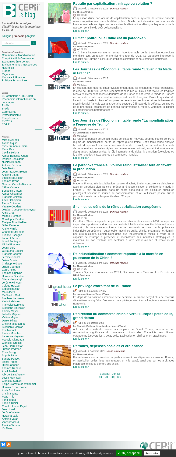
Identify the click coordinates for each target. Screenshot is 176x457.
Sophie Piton (9, 355)
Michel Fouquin (11, 244)
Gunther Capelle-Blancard (17, 184)
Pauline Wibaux (11, 425)
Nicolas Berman (11, 161)
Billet (78, 291)
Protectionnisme (11, 114)
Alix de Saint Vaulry (13, 374)
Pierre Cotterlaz (11, 203)
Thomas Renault (11, 368)
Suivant (104, 373)
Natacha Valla (10, 415)
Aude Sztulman (11, 390)
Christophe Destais (13, 219)
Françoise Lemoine (13, 304)
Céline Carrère (10, 187)
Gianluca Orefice (12, 342)
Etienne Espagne (12, 235)
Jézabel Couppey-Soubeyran (19, 209)
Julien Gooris (9, 260)
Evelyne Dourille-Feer (14, 222)
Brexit (5, 108)
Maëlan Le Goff (11, 295)
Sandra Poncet (10, 358)
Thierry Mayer (10, 311)
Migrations (8, 74)
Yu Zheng (7, 428)
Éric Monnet (9, 330)
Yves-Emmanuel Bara (14, 146)
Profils (5, 105)
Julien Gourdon (11, 266)
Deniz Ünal (8, 409)
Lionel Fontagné (11, 241)
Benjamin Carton (12, 190)
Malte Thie (8, 396)
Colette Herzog (10, 285)
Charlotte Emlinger (13, 231)
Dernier (115, 373)
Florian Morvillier (11, 333)
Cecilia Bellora (10, 152)
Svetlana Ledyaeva (13, 298)
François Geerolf (11, 253)
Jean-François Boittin (14, 171)
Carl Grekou (9, 269)
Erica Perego (9, 352)
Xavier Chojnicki (11, 200)
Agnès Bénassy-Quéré (15, 155)
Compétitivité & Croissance (18, 58)
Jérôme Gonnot (11, 257)
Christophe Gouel (12, 263)
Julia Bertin (8, 168)
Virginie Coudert (11, 206)
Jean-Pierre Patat (12, 346)
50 (112, 376)
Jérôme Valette (10, 412)
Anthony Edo (9, 228)
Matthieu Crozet (11, 215)
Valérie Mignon (10, 317)
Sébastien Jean (11, 288)
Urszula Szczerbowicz (15, 387)
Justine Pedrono (11, 349)
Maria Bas (8, 149)
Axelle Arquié (9, 143)
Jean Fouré (8, 247)
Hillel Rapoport (10, 364)
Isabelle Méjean (11, 314)
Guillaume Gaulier (12, 250)
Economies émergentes (16, 61)
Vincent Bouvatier (12, 177)
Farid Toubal (9, 399)
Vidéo (78, 8)
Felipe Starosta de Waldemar (19, 383)
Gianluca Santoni (12, 380)
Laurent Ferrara (11, 238)
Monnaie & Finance (13, 77)
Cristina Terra (10, 393)
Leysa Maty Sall (11, 377)
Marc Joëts (8, 292)
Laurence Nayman (12, 336)
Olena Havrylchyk (12, 279)
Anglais (30, 36)
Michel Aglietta (10, 139)
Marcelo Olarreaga (13, 339)
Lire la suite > (81, 30)
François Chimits (12, 196)
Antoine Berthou (11, 165)
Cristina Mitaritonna (13, 323)
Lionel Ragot (9, 361)
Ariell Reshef (9, 371)
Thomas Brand (10, 181)
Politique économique (14, 80)
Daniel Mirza (9, 320)
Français (18, 36)
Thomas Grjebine (12, 272)
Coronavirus (9, 111)
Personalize (152, 453)
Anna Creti (8, 212)
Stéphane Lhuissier (13, 307)
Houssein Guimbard (13, 276)
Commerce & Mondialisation (18, 55)
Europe (6, 70)
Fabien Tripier (10, 403)
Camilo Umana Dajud (14, 406)
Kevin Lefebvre (10, 301)
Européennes (10, 118)
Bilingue (6, 36)
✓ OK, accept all (129, 453)
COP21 (6, 124)
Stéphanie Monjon (12, 326)
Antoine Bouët (10, 174)
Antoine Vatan (10, 418)
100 (119, 376)
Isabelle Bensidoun (13, 158)
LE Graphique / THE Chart (17, 95)
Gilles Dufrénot (10, 225)
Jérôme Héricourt (12, 282)
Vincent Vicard (10, 422)
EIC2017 (7, 121)
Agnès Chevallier (12, 193)
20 (106, 376)
